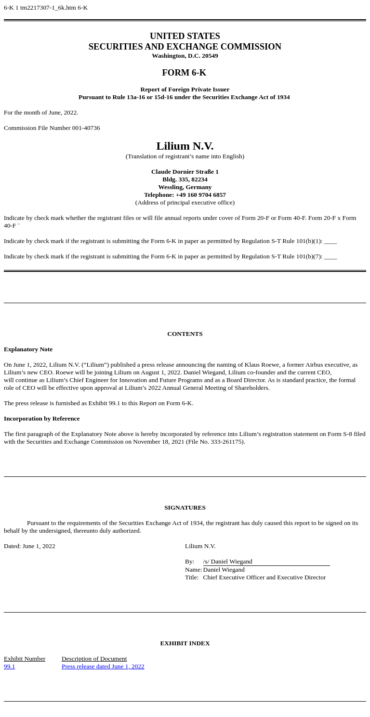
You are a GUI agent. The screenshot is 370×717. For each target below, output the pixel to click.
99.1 (9, 666)
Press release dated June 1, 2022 (103, 666)
